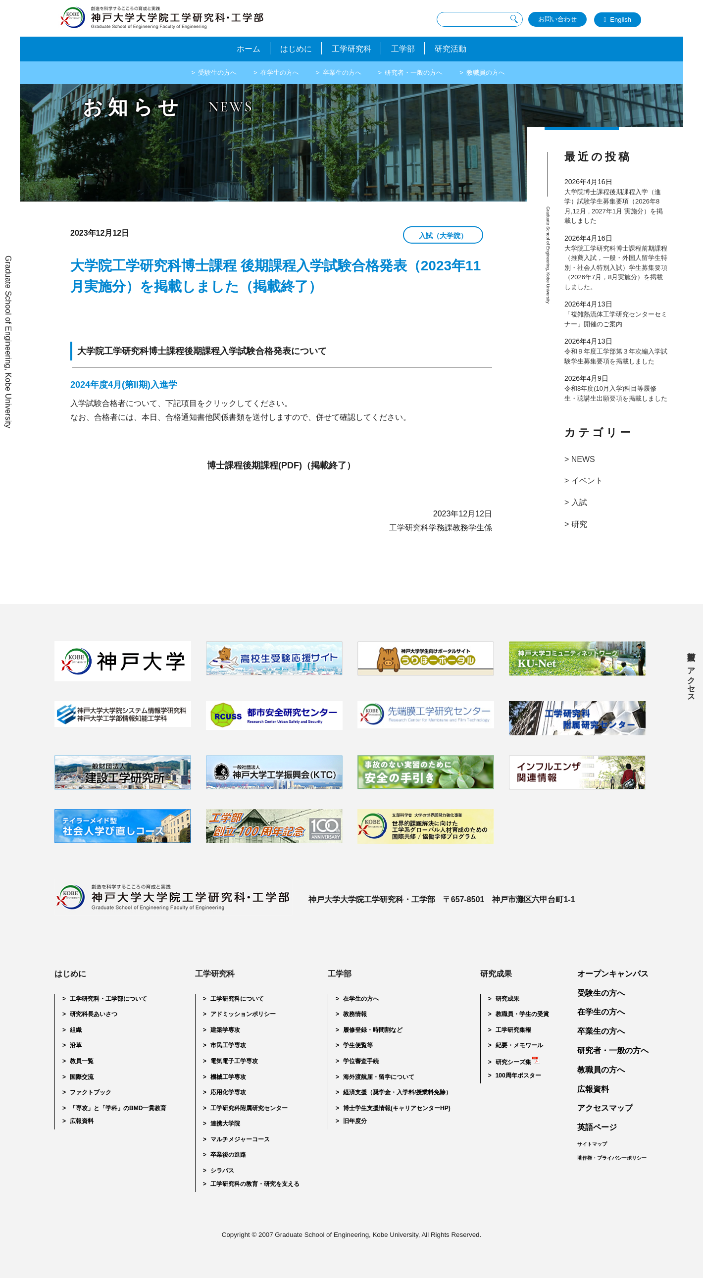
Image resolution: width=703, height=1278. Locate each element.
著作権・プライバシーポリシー (612, 1158)
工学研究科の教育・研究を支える (255, 1183)
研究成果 (507, 998)
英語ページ (597, 1127)
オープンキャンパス (613, 974)
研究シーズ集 (513, 1062)
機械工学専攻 (228, 1077)
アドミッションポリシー (243, 1014)
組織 (76, 1029)
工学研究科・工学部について (108, 998)
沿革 (76, 1045)
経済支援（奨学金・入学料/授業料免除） (397, 1092)
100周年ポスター (518, 1075)
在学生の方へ (273, 71)
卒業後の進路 (228, 1154)
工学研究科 (351, 48)
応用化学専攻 (228, 1092)
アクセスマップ (605, 1108)
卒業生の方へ (342, 71)
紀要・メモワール (519, 1045)
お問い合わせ (557, 19)
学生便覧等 (358, 1045)
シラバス (222, 1170)
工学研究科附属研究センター (249, 1108)
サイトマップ (592, 1144)
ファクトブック (90, 1092)
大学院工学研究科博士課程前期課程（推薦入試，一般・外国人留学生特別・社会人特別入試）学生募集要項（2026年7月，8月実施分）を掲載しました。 (615, 268)
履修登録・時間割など (372, 1029)
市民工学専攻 (228, 1045)
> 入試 (575, 502)
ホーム (239, 48)
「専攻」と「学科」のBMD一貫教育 (118, 1108)
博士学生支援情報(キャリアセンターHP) (397, 1108)
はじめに (291, 48)
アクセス (691, 680)
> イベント (583, 480)
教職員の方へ (498, 71)
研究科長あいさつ (93, 1014)
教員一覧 (82, 1061)
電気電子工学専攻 (234, 1061)
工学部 (408, 48)
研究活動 (460, 48)
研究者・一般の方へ (420, 71)
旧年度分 (355, 1121)
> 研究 (575, 524)
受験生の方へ (205, 71)
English (620, 19)
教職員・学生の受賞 (522, 1014)
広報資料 (691, 647)
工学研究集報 (513, 1029)
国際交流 (82, 1077)
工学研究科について (237, 998)
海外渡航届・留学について (378, 1077)
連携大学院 (225, 1123)
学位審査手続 (361, 1061)
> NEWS (579, 459)
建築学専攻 (225, 1029)
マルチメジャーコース (240, 1139)
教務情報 (355, 1014)
